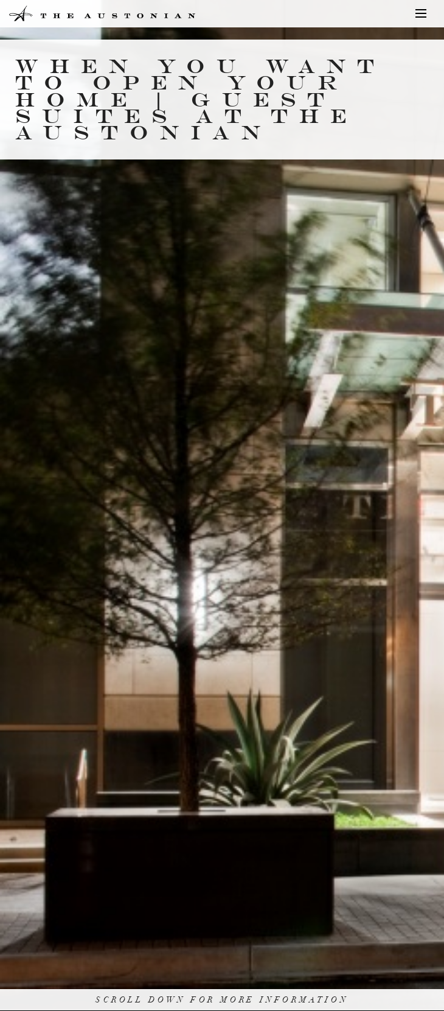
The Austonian (55, 13)
